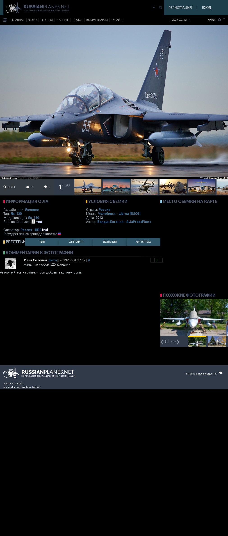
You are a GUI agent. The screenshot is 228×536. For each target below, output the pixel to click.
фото (32, 20)
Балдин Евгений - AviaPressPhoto (124, 222)
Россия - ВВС (31, 230)
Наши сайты (179, 19)
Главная (18, 20)
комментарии (97, 20)
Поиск (214, 20)
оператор (76, 242)
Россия (104, 209)
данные (63, 20)
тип (39, 222)
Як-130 (16, 213)
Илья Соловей (35, 260)
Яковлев (32, 209)
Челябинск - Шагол (119, 213)
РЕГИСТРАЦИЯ (180, 7)
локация (110, 242)
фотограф (143, 242)
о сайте (117, 20)
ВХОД (206, 7)
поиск (77, 20)
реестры (47, 20)
